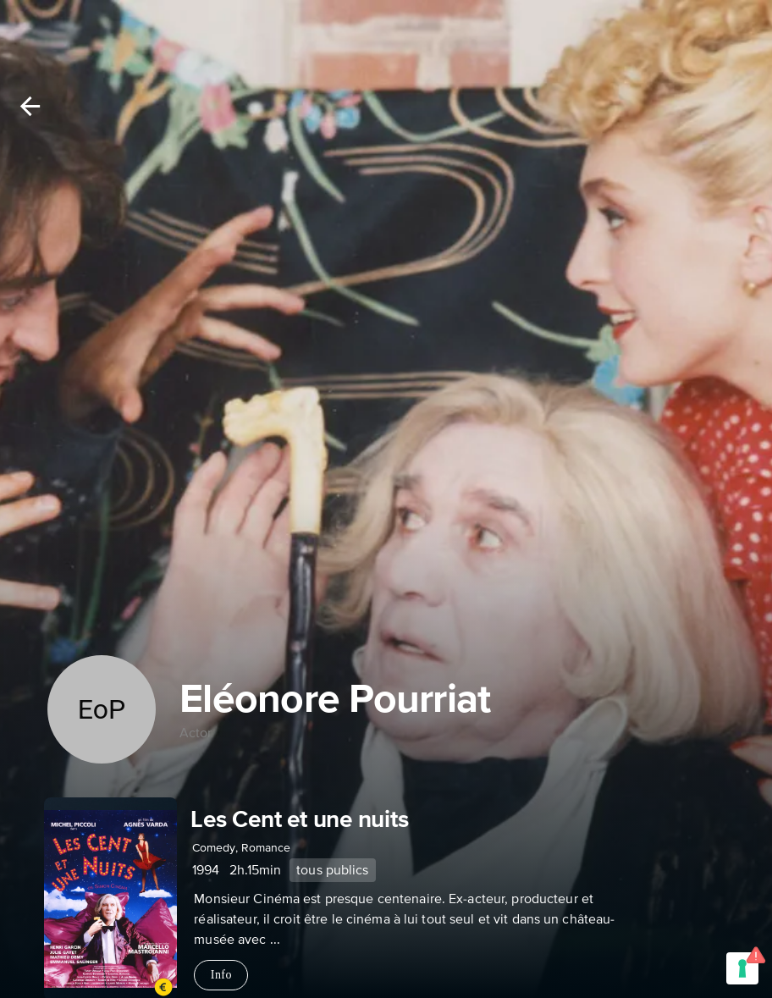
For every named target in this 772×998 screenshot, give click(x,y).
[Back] (30, 106)
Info (221, 975)
